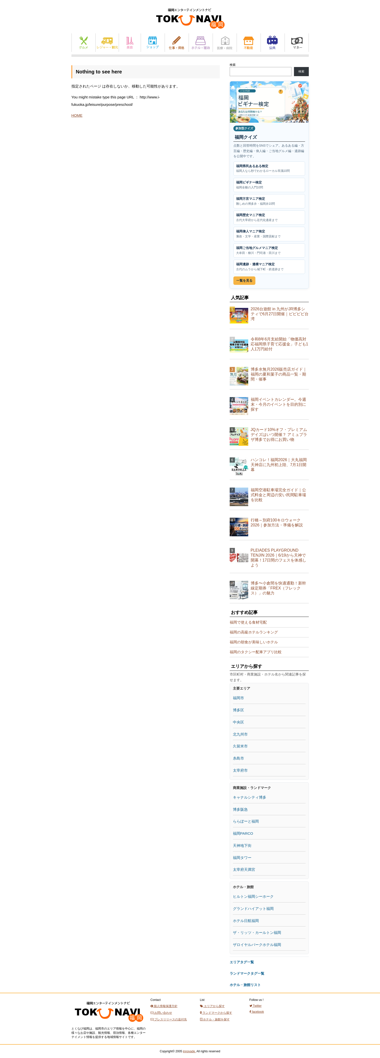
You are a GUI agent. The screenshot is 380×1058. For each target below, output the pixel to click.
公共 (273, 42)
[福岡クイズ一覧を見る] (269, 102)
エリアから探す (212, 1006)
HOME (77, 115)
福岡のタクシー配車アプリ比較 (256, 652)
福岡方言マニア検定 (269, 201)
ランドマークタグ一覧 (247, 973)
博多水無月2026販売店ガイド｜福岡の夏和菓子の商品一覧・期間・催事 (279, 374)
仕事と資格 (177, 42)
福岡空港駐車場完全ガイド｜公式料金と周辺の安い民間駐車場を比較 (278, 495)
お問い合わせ (161, 1012)
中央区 (238, 722)
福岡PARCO (243, 833)
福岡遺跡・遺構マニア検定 (269, 266)
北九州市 (240, 734)
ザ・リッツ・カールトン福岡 (257, 932)
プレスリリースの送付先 (169, 1019)
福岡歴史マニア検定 (269, 217)
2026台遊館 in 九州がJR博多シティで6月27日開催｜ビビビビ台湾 (280, 314)
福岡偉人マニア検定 (269, 234)
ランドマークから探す (216, 1012)
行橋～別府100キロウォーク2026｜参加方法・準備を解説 (277, 522)
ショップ (153, 42)
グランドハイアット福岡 (253, 908)
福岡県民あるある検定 (269, 168)
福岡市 (238, 698)
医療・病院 (225, 42)
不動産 (249, 42)
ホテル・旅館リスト (245, 985)
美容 (130, 42)
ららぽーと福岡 (246, 821)
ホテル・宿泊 (201, 42)
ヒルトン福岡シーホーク (253, 896)
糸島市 (238, 758)
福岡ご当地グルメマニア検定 (269, 250)
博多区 (238, 710)
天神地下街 (242, 845)
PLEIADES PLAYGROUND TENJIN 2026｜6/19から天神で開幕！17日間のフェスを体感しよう (279, 557)
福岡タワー (242, 857)
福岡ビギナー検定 (269, 185)
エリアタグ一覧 (242, 962)
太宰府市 (240, 770)
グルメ (83, 42)
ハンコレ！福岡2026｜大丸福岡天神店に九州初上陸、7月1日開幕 (279, 465)
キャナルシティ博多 (249, 797)
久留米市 (240, 746)
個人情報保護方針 (164, 1006)
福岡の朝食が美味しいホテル (254, 642)
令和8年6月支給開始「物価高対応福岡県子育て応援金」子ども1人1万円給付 (279, 344)
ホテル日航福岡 (246, 921)
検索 (233, 65)
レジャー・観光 (107, 42)
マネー (297, 42)
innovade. (189, 1051)
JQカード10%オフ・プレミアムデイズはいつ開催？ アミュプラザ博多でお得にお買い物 (279, 435)
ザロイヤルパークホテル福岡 (257, 945)
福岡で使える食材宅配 (248, 622)
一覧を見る (244, 280)
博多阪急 (240, 809)
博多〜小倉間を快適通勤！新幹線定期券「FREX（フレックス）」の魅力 (278, 588)
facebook (256, 1011)
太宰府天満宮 (244, 869)
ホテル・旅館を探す (215, 1019)
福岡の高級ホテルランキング (254, 632)
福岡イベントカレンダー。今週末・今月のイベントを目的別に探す (278, 404)
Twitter (255, 1006)
